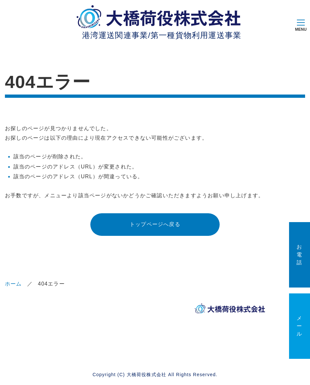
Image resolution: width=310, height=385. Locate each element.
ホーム (13, 284)
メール (299, 326)
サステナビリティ (34, 325)
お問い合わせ (34, 342)
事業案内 (119, 309)
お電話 (299, 254)
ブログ (116, 322)
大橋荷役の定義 (79, 325)
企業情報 (74, 309)
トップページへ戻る (155, 224)
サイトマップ (79, 342)
